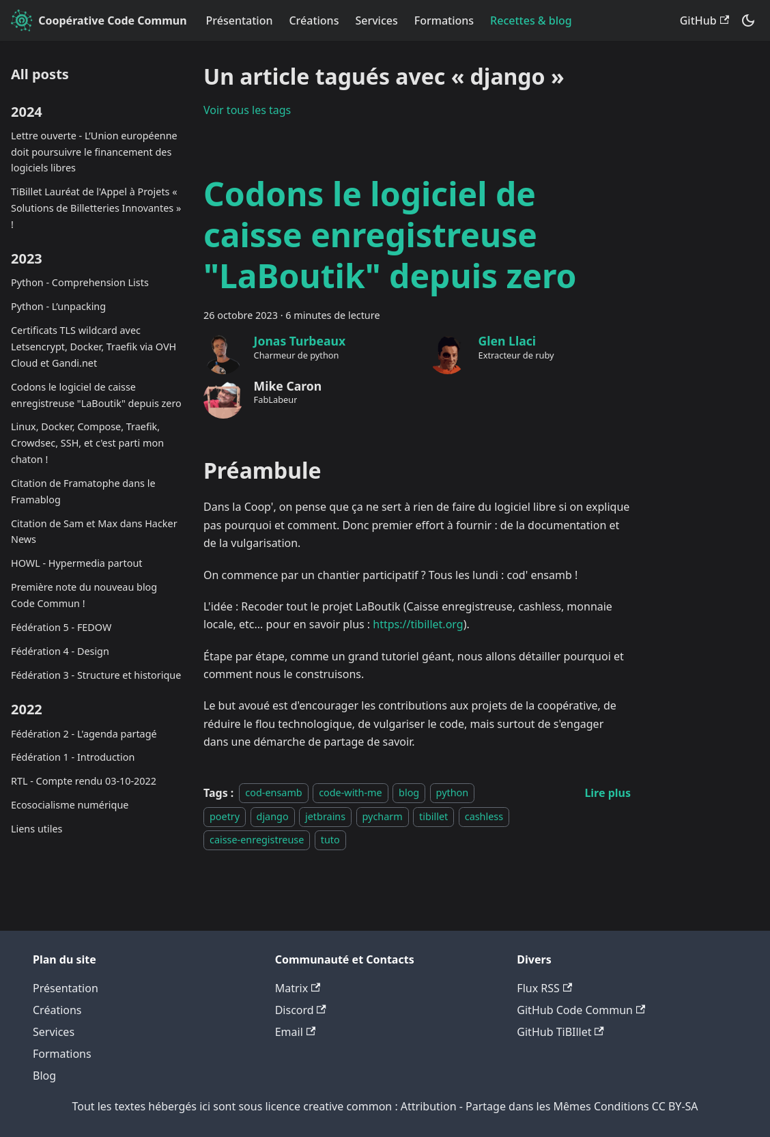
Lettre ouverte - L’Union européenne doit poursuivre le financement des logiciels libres (94, 152)
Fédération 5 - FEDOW (61, 627)
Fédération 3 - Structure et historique (96, 675)
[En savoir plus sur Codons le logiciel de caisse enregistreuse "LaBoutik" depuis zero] (607, 792)
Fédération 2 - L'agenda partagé (84, 733)
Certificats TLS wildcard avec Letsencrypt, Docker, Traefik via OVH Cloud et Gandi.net (93, 346)
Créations (314, 20)
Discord (300, 1009)
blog (409, 793)
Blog (44, 1075)
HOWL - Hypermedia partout (77, 563)
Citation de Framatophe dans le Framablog (83, 491)
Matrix (298, 988)
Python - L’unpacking (58, 306)
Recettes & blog (531, 20)
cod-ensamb (273, 793)
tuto (330, 839)
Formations (444, 20)
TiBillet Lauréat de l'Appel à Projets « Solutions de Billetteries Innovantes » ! (96, 208)
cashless (484, 816)
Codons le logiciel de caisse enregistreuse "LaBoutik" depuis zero (96, 395)
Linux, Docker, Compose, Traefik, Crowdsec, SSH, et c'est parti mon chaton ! (87, 443)
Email (295, 1031)
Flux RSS (544, 988)
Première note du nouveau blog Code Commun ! (84, 595)
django (273, 816)
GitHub (704, 20)
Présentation (239, 20)
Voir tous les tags (247, 109)
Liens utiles (36, 828)
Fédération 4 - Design (60, 651)
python (452, 793)
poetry (225, 816)
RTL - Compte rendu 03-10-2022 (83, 780)
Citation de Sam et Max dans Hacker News (94, 531)
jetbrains (325, 816)
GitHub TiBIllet (560, 1031)
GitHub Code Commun (581, 1009)
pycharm (382, 816)
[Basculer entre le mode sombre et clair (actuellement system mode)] (748, 20)
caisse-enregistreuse (257, 839)
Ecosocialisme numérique (69, 804)
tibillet (433, 816)
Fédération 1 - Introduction (72, 756)
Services (376, 20)
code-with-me (350, 793)
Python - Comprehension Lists (80, 282)
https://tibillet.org (418, 624)
